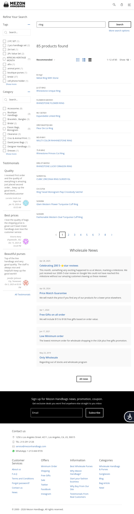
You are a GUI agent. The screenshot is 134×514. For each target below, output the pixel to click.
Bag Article (104, 483)
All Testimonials (22, 294)
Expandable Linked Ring (48, 115)
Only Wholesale (49, 357)
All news (84, 378)
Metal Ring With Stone (48, 77)
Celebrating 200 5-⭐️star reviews (59, 265)
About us (16, 469)
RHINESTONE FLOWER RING (50, 103)
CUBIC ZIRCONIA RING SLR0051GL (54, 179)
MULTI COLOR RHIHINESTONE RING (54, 140)
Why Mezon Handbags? (76, 472)
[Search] (71, 24)
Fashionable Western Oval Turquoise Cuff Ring (60, 217)
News (14, 492)
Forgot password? (21, 483)
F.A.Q (14, 473)
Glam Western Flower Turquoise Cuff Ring (57, 204)
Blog (101, 478)
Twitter (44, 484)
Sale (43, 480)
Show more (11, 84)
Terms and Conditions (23, 478)
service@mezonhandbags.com (31, 446)
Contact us (17, 487)
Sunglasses (104, 473)
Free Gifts (45, 475)
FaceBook (46, 489)
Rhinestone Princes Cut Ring (51, 153)
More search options (119, 30)
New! (101, 487)
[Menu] (129, 4)
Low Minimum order (52, 336)
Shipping (45, 470)
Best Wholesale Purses (81, 466)
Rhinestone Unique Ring (49, 90)
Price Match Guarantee (53, 293)
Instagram (46, 493)
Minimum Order (49, 466)
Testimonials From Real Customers (79, 495)
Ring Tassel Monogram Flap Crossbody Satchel (60, 191)
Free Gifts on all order (52, 314)
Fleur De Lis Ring (45, 128)
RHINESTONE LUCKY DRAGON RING (54, 166)
